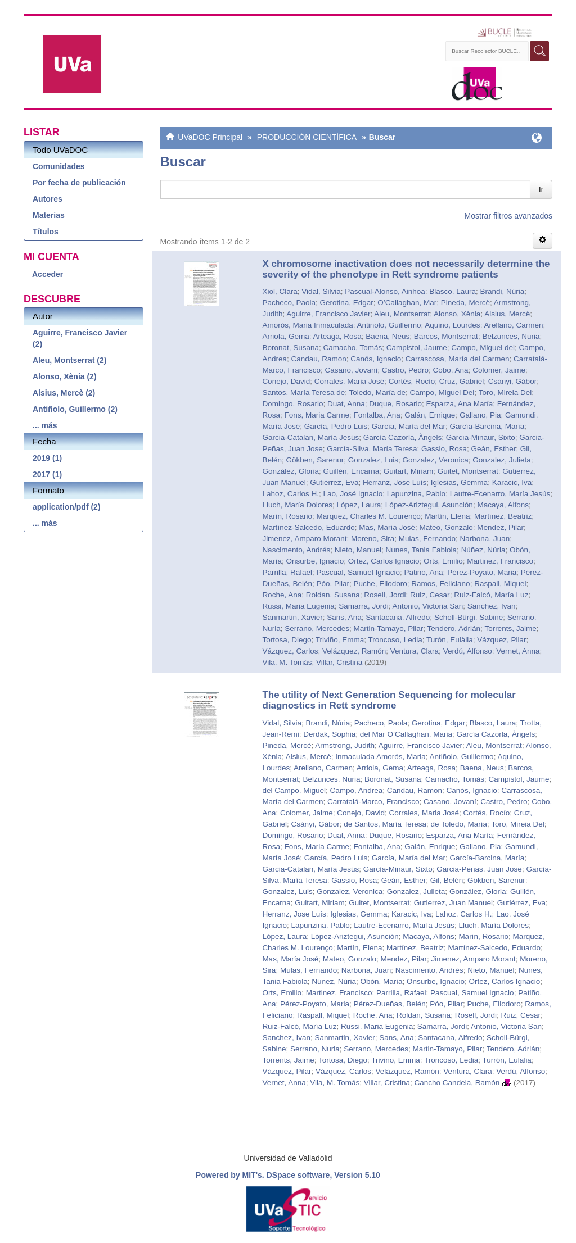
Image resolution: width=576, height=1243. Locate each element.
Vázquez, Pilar (501, 640)
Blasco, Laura (452, 291)
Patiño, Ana (423, 572)
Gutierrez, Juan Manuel (453, 903)
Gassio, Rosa (444, 448)
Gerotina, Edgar (346, 302)
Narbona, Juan (485, 538)
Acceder (47, 274)
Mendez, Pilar (500, 527)
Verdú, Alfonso (467, 651)
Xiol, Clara (279, 291)
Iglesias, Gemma (459, 482)
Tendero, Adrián (454, 628)
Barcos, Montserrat (446, 336)
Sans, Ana (344, 617)
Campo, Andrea (356, 790)
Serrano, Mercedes (317, 628)
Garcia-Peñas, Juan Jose (479, 869)
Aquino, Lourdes (452, 325)
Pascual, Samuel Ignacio (358, 572)
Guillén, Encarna (351, 471)
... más (45, 425)
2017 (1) (47, 474)
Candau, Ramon (318, 359)
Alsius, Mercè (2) (64, 392)
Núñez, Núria (483, 550)
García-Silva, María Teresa (372, 448)
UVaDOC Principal (210, 137)
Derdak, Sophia (329, 734)
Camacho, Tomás (352, 347)
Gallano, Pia (480, 415)
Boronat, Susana (290, 347)
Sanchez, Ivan (491, 606)
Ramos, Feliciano (440, 583)
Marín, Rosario (287, 516)
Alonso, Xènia (457, 314)
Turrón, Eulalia (507, 1060)
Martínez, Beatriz (503, 516)
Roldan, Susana (333, 595)
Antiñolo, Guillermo (389, 325)
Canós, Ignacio (375, 359)
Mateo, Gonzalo (446, 527)
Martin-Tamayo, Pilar (388, 628)
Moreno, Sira (372, 538)
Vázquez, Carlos (290, 651)
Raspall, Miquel (500, 583)
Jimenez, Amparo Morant (304, 538)
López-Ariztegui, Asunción (429, 505)
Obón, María (382, 981)
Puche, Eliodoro (380, 583)
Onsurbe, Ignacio (315, 561)
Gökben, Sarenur (315, 460)
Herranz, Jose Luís (394, 482)
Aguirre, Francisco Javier (328, 314)
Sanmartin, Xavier (292, 617)
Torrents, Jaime (510, 628)
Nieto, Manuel (358, 550)
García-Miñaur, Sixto (480, 437)
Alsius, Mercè (507, 314)
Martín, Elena (447, 516)
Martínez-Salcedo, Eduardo (308, 527)
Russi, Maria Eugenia (298, 606)
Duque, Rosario (395, 404)
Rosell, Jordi (385, 595)
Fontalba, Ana (376, 415)
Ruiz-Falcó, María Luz (491, 595)
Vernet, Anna (517, 651)
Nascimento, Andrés (296, 550)
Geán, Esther (493, 448)
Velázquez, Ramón (354, 651)
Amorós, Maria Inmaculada (307, 325)
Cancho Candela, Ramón (457, 1082)
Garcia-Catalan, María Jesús (310, 437)
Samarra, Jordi (364, 606)
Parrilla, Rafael (287, 572)
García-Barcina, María (487, 426)
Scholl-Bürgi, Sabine (468, 617)
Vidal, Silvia (321, 291)
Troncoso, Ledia (395, 640)
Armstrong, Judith (345, 745)
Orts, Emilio (443, 561)
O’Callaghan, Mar (406, 302)
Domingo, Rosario (292, 404)
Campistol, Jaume (416, 347)
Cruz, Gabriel (461, 381)
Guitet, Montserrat (468, 471)
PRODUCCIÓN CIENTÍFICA (307, 137)
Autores (47, 198)
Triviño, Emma (340, 640)
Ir (541, 189)
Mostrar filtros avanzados (508, 215)
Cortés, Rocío (412, 381)
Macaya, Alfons (503, 505)
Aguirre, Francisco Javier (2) (80, 338)
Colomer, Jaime (498, 370)
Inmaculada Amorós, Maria (380, 756)
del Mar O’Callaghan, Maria (406, 734)
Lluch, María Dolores (297, 505)
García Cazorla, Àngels (402, 437)
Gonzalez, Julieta (501, 460)
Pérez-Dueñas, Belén (390, 1004)
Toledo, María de (377, 392)
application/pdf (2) (67, 506)
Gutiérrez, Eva (334, 482)
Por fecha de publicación (79, 182)
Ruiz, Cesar (430, 595)
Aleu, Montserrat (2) (69, 360)
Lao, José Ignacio (352, 493)
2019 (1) (47, 457)
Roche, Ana (282, 595)
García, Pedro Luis (336, 426)
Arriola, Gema (285, 336)
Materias (49, 215)
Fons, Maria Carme (316, 415)
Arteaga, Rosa (337, 336)
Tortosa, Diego (286, 640)
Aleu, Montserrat (402, 314)
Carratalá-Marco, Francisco (373, 801)
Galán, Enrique (429, 415)
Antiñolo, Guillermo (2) (75, 409)
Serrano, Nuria (315, 1049)
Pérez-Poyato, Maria (481, 572)
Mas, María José (387, 527)
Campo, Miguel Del (442, 392)
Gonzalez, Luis (373, 460)
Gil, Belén (447, 880)
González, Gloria (290, 471)
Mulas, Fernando (427, 538)
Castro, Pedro (405, 370)
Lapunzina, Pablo (416, 493)
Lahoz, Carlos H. (290, 493)
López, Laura (358, 505)
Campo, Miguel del (483, 347)
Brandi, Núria (502, 291)
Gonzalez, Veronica (436, 460)
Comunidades (59, 166)
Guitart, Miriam (409, 471)
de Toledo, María (459, 824)
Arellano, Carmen (513, 325)
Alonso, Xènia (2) (65, 376)
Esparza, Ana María (459, 404)
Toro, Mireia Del (505, 392)
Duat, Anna (346, 404)
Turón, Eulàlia (449, 640)
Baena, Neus (388, 336)
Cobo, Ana (451, 370)
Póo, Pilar (332, 583)
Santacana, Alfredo (398, 617)
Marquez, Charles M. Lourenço (368, 516)
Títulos (45, 231)
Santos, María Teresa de (303, 392)
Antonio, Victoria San (428, 606)
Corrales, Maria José (349, 381)
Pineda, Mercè (465, 302)
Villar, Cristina (339, 662)
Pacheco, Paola (289, 302)
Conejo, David (286, 381)
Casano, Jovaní (351, 370)
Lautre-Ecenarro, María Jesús (500, 493)
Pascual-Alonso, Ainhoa (385, 291)
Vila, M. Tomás (287, 662)
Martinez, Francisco (500, 561)
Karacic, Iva (512, 482)
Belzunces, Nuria (510, 336)
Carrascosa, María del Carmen (458, 359)
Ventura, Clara (414, 651)
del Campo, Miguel (294, 790)
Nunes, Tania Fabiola (421, 550)
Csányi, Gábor (512, 381)
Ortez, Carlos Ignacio (384, 561)
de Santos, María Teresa (385, 824)
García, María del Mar (409, 426)
